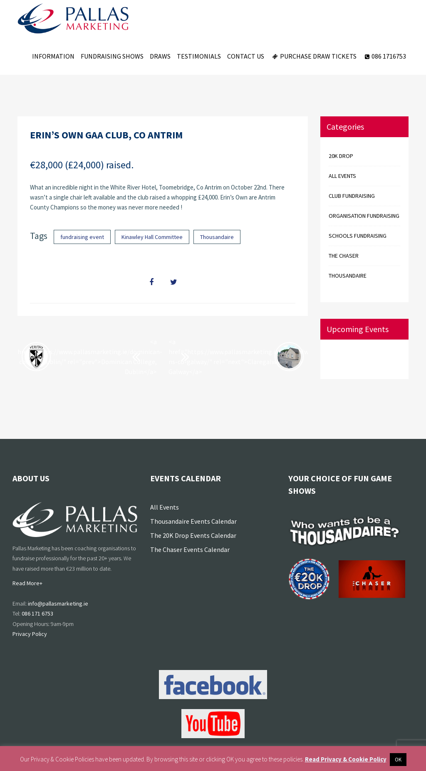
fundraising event (82, 237)
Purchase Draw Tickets (313, 56)
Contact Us (245, 56)
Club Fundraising (352, 196)
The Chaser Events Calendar (190, 549)
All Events (164, 507)
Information (53, 56)
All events (342, 176)
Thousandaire (217, 237)
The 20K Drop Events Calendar (193, 535)
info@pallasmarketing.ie (58, 603)
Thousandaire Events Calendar (193, 521)
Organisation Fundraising (364, 215)
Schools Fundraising (357, 235)
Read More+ (27, 583)
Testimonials (199, 56)
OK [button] (398, 759)
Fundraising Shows (112, 56)
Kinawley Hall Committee (152, 237)
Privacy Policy (29, 634)
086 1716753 (384, 56)
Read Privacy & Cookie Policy (345, 759)
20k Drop (341, 156)
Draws (160, 56)
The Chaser (344, 255)
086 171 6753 (37, 613)
